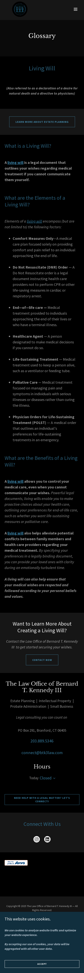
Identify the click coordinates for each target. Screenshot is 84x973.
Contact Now (42, 660)
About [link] (42, 919)
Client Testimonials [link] (42, 925)
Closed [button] (46, 778)
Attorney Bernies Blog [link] (42, 930)
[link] (19, 9)
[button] (75, 9)
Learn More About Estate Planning (42, 122)
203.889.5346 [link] (42, 741)
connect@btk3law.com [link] (42, 752)
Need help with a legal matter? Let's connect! (42, 799)
